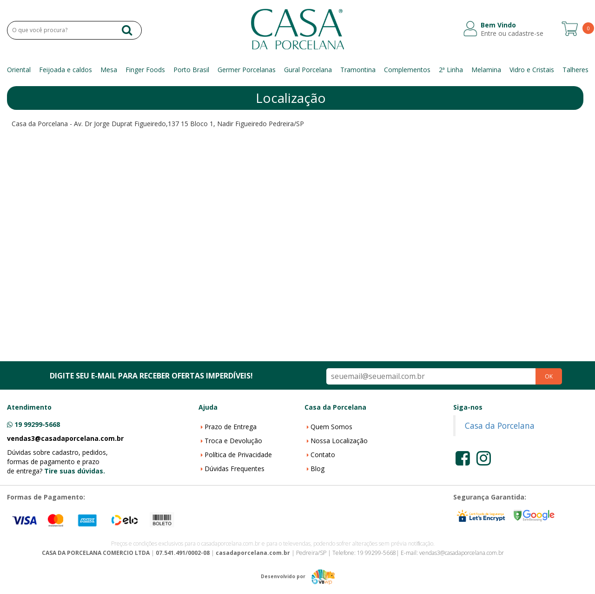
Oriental (19, 69)
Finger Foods (145, 69)
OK (549, 376)
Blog (317, 468)
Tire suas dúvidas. (74, 470)
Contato (323, 454)
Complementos (407, 69)
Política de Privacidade (238, 454)
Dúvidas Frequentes (234, 468)
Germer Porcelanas (247, 69)
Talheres (575, 69)
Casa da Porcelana (500, 425)
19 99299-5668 (37, 424)
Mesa (108, 69)
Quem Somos (331, 426)
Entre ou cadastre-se (512, 33)
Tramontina (358, 69)
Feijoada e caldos (65, 69)
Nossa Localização (339, 440)
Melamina (486, 69)
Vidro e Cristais (531, 69)
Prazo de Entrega (231, 426)
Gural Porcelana (308, 69)
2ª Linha (451, 69)
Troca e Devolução (233, 440)
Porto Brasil (191, 69)
